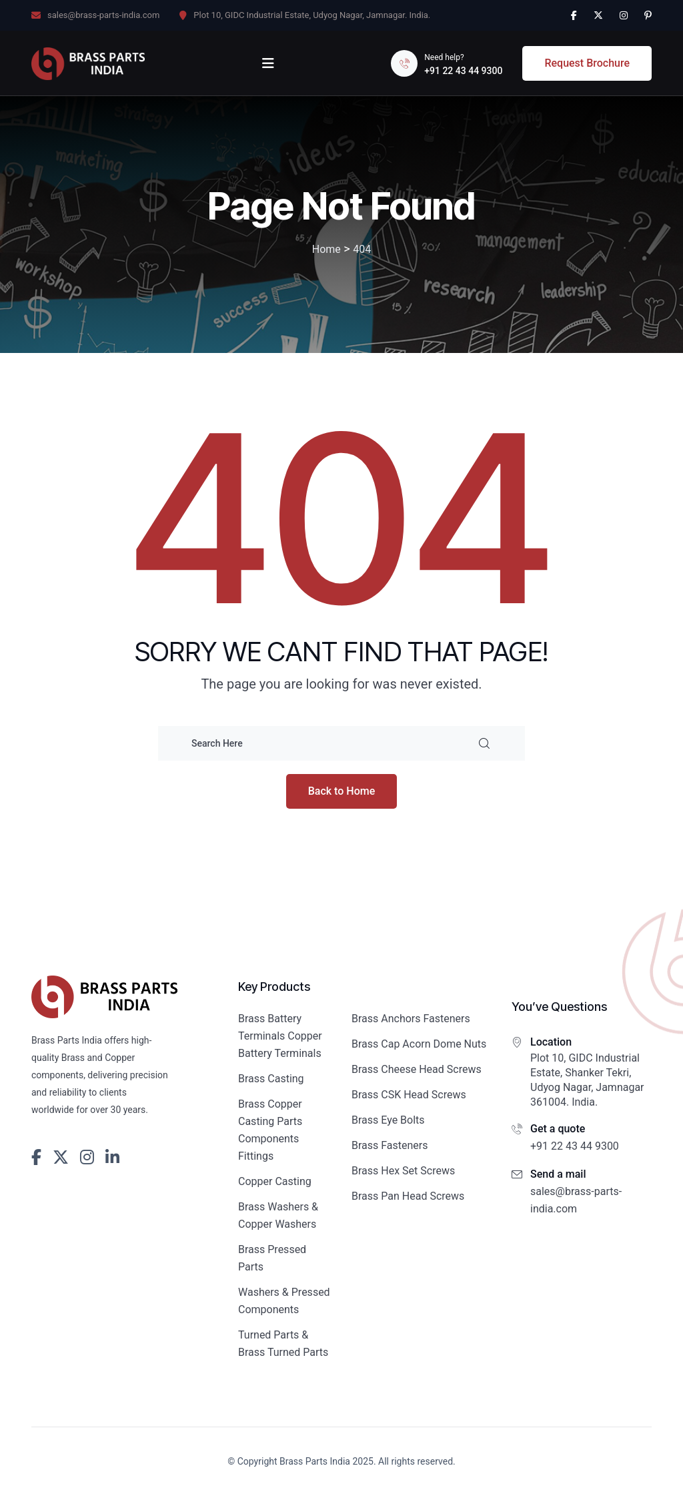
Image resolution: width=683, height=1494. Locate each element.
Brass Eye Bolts (388, 1120)
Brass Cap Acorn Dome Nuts (419, 1044)
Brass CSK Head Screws (409, 1094)
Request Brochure (587, 63)
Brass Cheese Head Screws (417, 1069)
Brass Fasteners (390, 1145)
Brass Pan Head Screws (408, 1196)
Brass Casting (271, 1078)
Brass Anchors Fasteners (411, 1018)
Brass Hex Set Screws (403, 1170)
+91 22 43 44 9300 (463, 70)
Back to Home (342, 791)
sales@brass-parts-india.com (103, 15)
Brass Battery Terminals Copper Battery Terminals (280, 1036)
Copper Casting (274, 1181)
